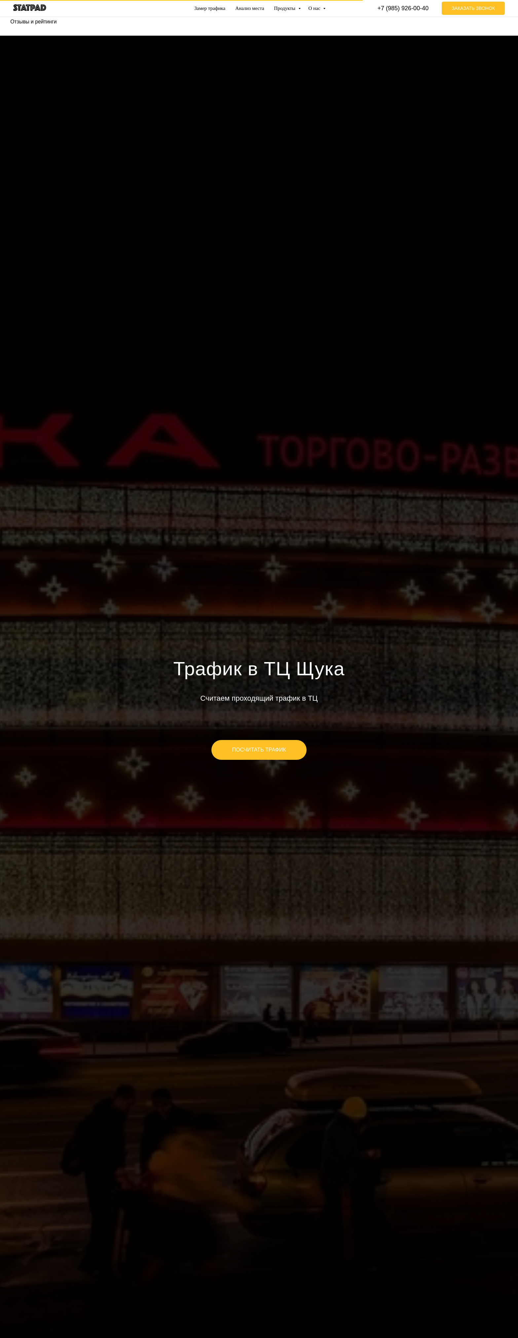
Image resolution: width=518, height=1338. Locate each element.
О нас (315, 8)
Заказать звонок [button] (473, 8)
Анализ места (249, 8)
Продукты (285, 8)
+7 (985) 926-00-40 (403, 8)
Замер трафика (209, 8)
